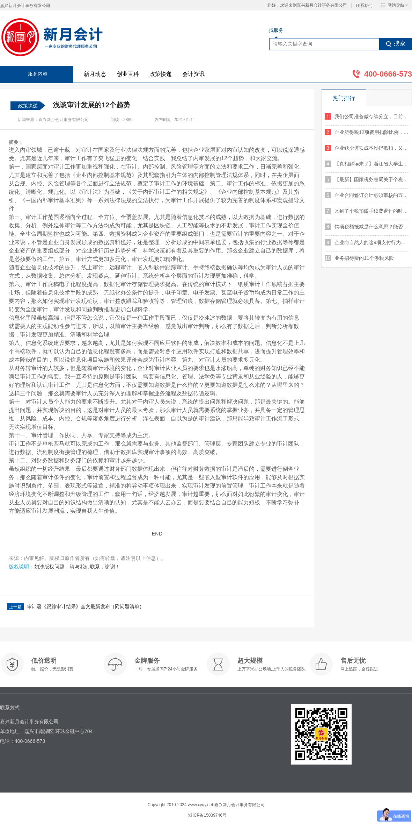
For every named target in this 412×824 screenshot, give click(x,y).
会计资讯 (193, 74)
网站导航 (394, 5)
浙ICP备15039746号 (207, 815)
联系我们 (364, 5)
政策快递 (160, 74)
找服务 (276, 30)
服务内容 (37, 74)
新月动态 (95, 74)
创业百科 (128, 74)
